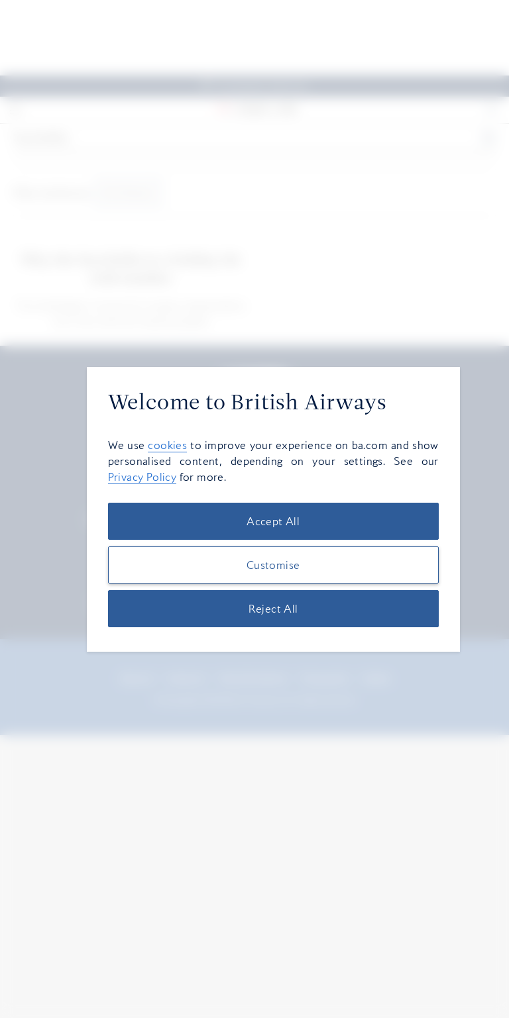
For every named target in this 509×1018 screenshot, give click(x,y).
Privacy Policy (142, 477)
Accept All (273, 521)
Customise (273, 565)
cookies (167, 445)
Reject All (273, 608)
